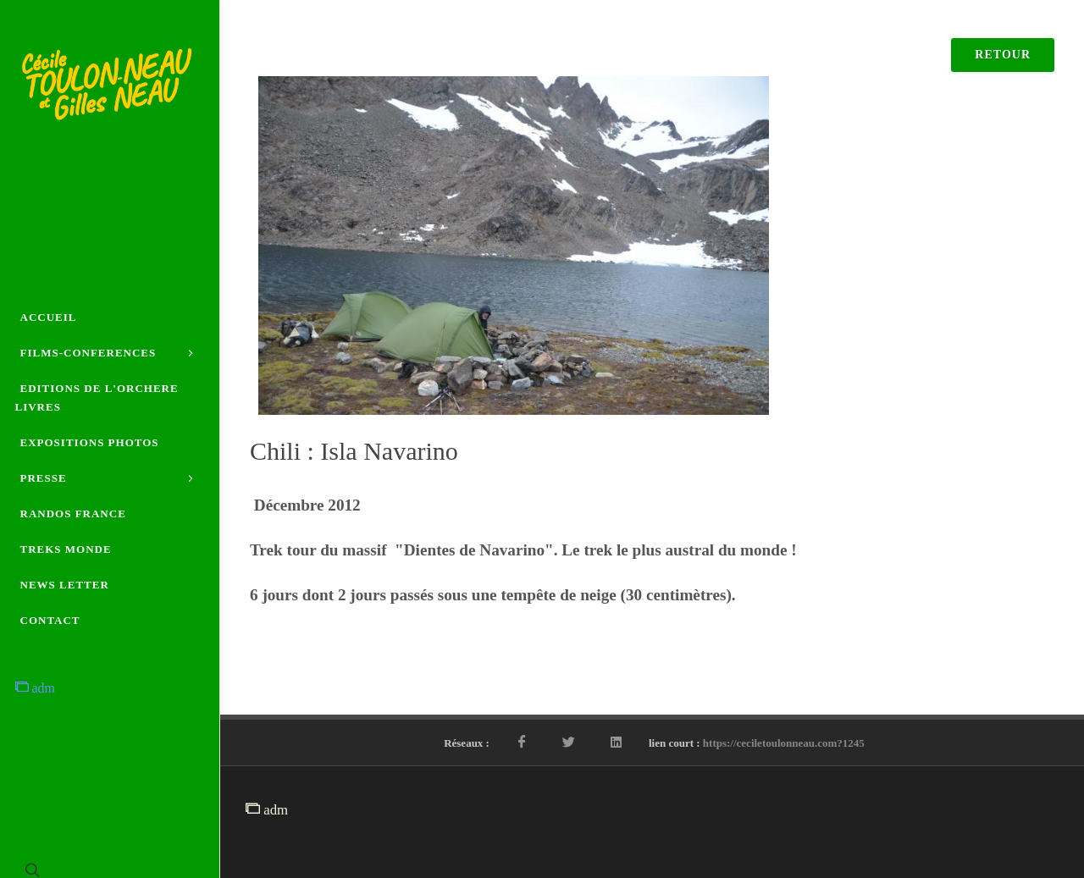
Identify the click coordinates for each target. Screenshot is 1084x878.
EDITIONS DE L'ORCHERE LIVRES (97, 397)
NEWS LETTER (64, 584)
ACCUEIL (48, 317)
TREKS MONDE (66, 549)
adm (35, 688)
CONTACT (50, 620)
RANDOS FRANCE (73, 513)
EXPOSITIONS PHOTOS (89, 442)
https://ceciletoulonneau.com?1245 (784, 743)
